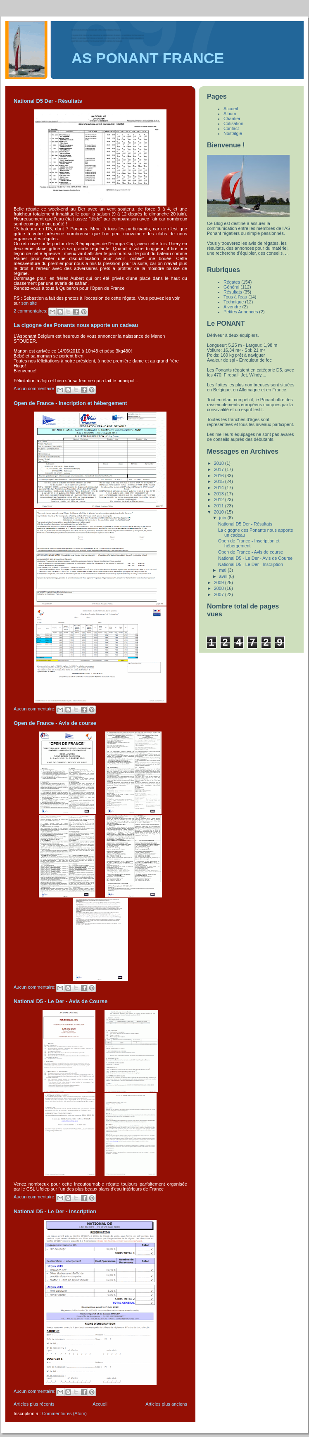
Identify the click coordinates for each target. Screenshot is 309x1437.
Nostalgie (232, 133)
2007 (219, 594)
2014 (219, 487)
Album (229, 113)
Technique (233, 301)
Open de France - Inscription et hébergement (70, 403)
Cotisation (233, 123)
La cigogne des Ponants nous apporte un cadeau (76, 325)
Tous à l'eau (235, 296)
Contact (231, 128)
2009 (219, 582)
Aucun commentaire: (35, 388)
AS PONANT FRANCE (147, 58)
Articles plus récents (34, 1403)
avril (224, 576)
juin (223, 517)
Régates (231, 281)
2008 (219, 588)
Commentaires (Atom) (64, 1413)
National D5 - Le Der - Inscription (55, 1211)
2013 (219, 493)
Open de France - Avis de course (55, 723)
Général (231, 286)
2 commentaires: (31, 310)
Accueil (100, 1403)
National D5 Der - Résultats (48, 101)
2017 (219, 469)
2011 (219, 505)
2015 (219, 481)
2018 (219, 463)
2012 (219, 499)
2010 (219, 511)
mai (223, 570)
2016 (219, 475)
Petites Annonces (240, 311)
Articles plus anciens (166, 1403)
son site (29, 303)
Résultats (232, 291)
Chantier (231, 118)
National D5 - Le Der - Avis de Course (60, 1001)
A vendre (232, 306)
